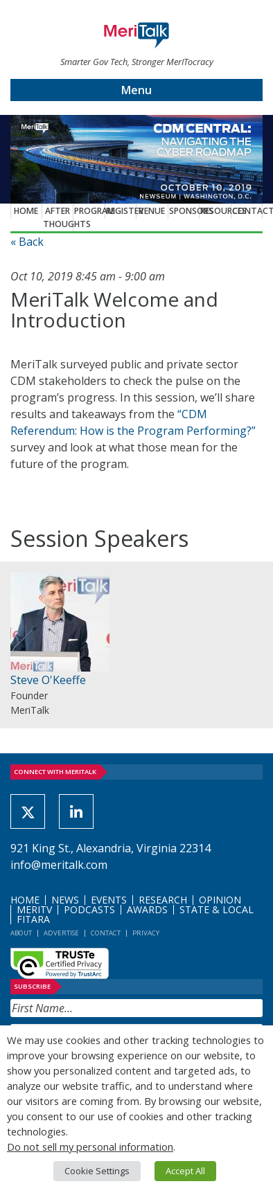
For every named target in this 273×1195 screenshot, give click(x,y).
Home (26, 211)
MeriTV (34, 909)
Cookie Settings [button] (97, 1171)
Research (163, 899)
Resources (215, 211)
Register (121, 211)
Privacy (145, 932)
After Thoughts (58, 217)
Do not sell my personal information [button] (90, 1146)
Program (89, 211)
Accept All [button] (185, 1171)
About (21, 932)
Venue (152, 211)
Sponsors (184, 211)
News (65, 899)
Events (109, 899)
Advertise (61, 932)
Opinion (220, 899)
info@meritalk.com (58, 864)
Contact (247, 211)
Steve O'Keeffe (48, 680)
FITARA (33, 919)
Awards (147, 909)
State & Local (216, 909)
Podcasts (89, 909)
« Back (27, 241)
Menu (136, 90)
